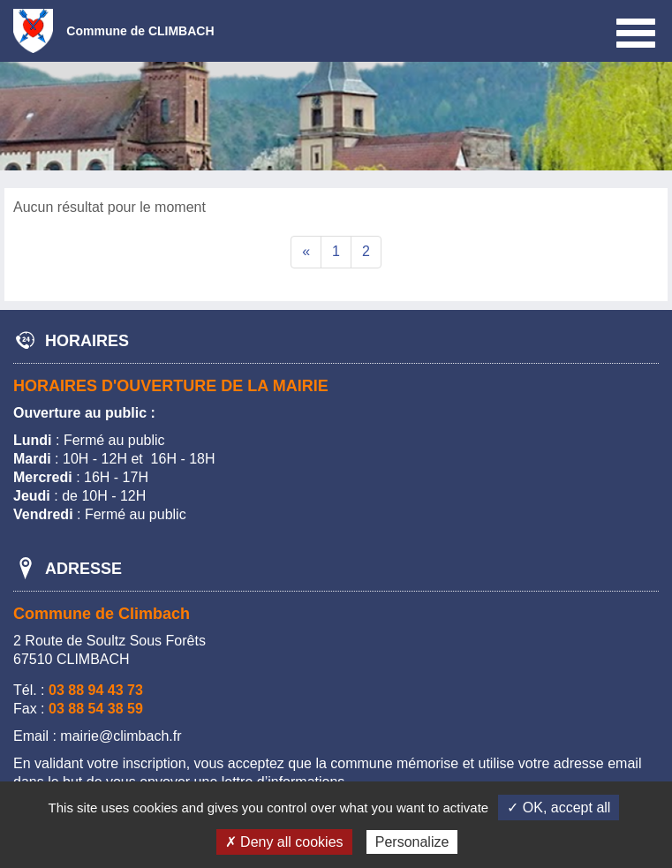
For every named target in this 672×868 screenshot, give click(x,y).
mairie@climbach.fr (120, 735)
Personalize (412, 841)
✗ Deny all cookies (284, 841)
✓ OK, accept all (558, 807)
